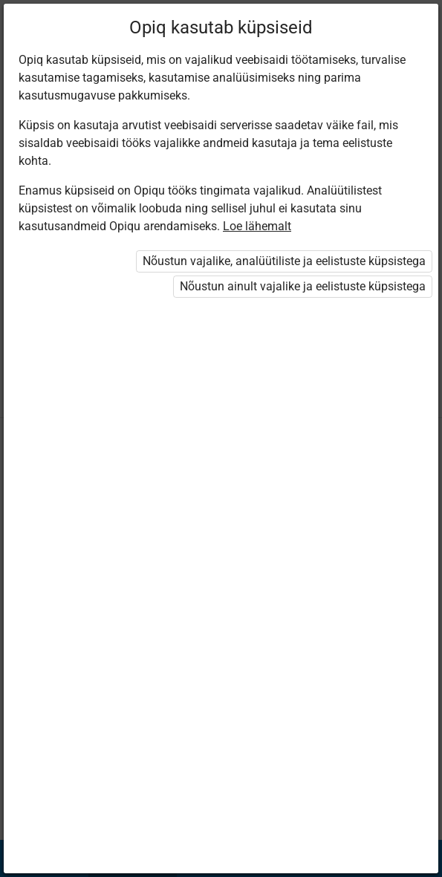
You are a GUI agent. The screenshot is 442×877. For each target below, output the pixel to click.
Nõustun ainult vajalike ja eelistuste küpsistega (303, 286)
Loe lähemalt (257, 226)
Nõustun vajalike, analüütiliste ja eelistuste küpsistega (284, 261)
